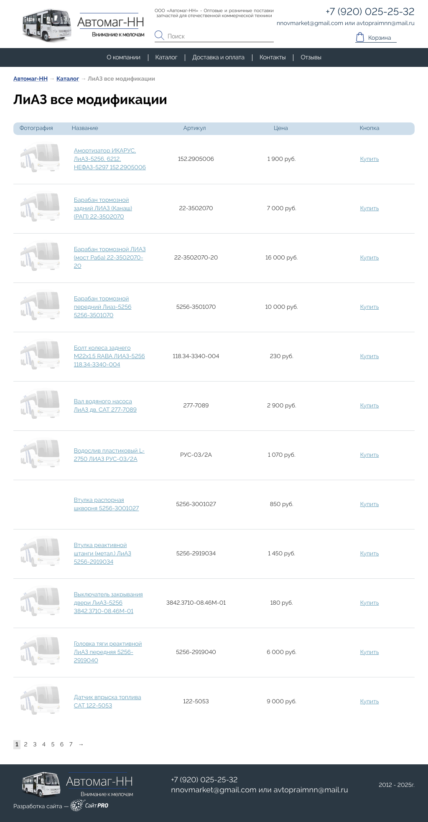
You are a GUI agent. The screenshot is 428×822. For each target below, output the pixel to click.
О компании (123, 57)
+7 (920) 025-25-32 (204, 780)
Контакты (272, 57)
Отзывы (311, 57)
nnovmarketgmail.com (214, 790)
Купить (369, 159)
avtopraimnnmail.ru (311, 790)
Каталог (166, 57)
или (259, 790)
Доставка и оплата (218, 57)
